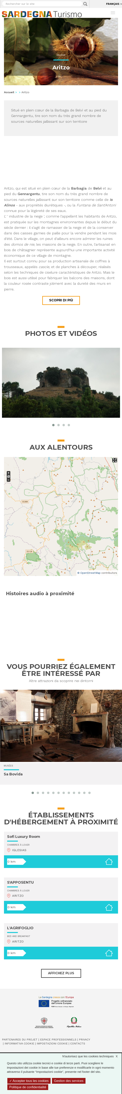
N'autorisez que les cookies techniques (92, 1056)
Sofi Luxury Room (23, 836)
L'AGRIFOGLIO (20, 928)
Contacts (77, 1043)
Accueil (9, 92)
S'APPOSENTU (20, 882)
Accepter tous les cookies (29, 1081)
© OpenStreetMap (89, 572)
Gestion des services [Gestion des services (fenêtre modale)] (69, 1081)
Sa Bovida (13, 774)
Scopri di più (61, 300)
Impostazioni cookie (52, 1043)
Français (112, 3)
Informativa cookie (19, 1043)
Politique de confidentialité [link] (27, 1087)
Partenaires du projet (19, 1039)
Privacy (84, 1039)
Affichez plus (61, 973)
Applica (85, 4)
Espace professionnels (58, 1039)
